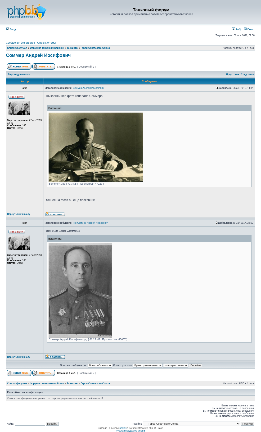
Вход (11, 29)
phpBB (122, 428)
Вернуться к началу (18, 214)
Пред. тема (232, 74)
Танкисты (72, 48)
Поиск (249, 29)
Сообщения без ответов (20, 42)
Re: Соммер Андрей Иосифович (90, 223)
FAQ (236, 29)
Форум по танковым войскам (47, 48)
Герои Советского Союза (95, 48)
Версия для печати (19, 74)
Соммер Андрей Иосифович (38, 55)
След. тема (247, 74)
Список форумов (17, 48)
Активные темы (46, 42)
